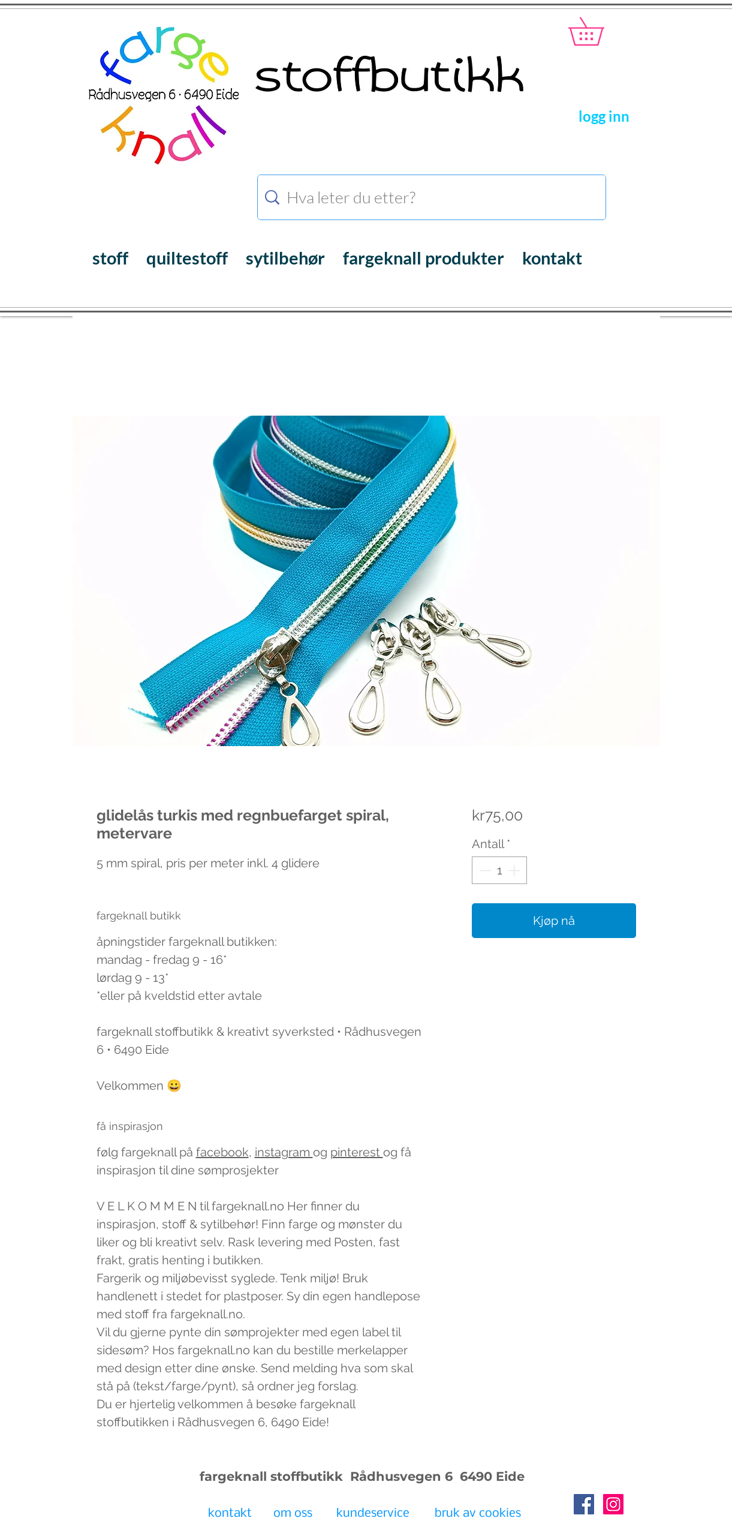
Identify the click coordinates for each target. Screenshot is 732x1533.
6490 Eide (490, 1476)
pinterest (356, 1152)
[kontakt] (229, 1514)
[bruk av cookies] (477, 1514)
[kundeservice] (372, 1514)
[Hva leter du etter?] (433, 197)
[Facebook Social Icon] (584, 1504)
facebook (222, 1152)
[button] (599, 31)
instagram (284, 1152)
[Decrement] (484, 870)
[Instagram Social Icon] (613, 1504)
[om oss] (292, 1514)
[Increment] (515, 870)
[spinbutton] (499, 870)
